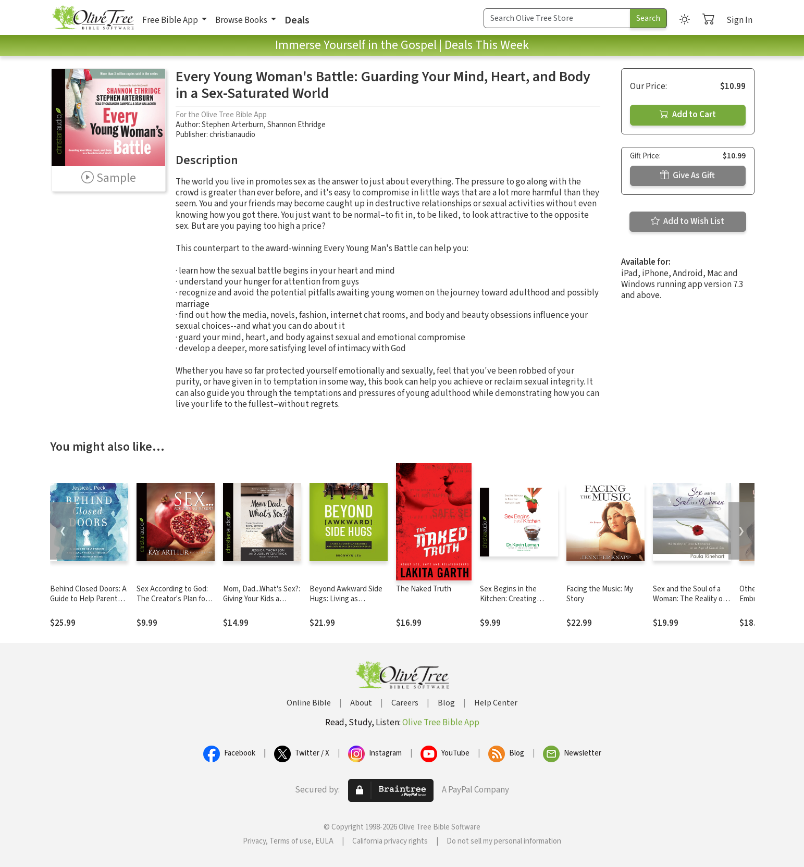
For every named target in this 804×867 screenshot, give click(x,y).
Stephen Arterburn (233, 124)
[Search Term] (557, 18)
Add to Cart (688, 114)
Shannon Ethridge (296, 124)
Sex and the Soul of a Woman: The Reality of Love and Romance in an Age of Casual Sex (692, 604)
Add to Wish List (687, 221)
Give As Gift (687, 175)
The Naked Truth (423, 589)
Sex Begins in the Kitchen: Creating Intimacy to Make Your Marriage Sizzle (515, 604)
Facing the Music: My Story (599, 594)
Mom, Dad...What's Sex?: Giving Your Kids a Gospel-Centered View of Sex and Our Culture (261, 604)
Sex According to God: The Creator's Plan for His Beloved (172, 599)
